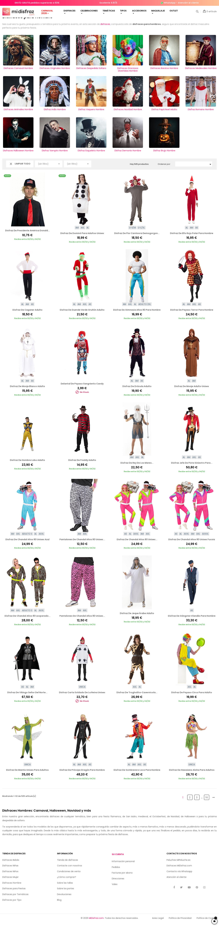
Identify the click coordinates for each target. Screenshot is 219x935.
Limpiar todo (19, 176)
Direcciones (118, 890)
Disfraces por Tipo (11, 912)
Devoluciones (64, 906)
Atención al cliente (188, 2)
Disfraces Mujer (10, 889)
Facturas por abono (122, 885)
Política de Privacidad (180, 930)
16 (206, 809)
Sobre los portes (65, 900)
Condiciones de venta (68, 883)
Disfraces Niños (10, 883)
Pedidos (116, 879)
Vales (114, 896)
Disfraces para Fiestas (14, 900)
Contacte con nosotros (69, 877)
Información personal (123, 873)
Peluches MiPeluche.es (178, 872)
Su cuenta (118, 866)
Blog (59, 912)
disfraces (105, 36)
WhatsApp (170, 2)
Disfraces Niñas (10, 877)
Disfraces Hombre (11, 895)
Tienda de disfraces (67, 872)
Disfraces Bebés (10, 872)
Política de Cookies (207, 930)
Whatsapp (186, 883)
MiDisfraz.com (96, 930)
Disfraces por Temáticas (15, 906)
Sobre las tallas (65, 895)
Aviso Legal (158, 930)
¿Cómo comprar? (66, 889)
